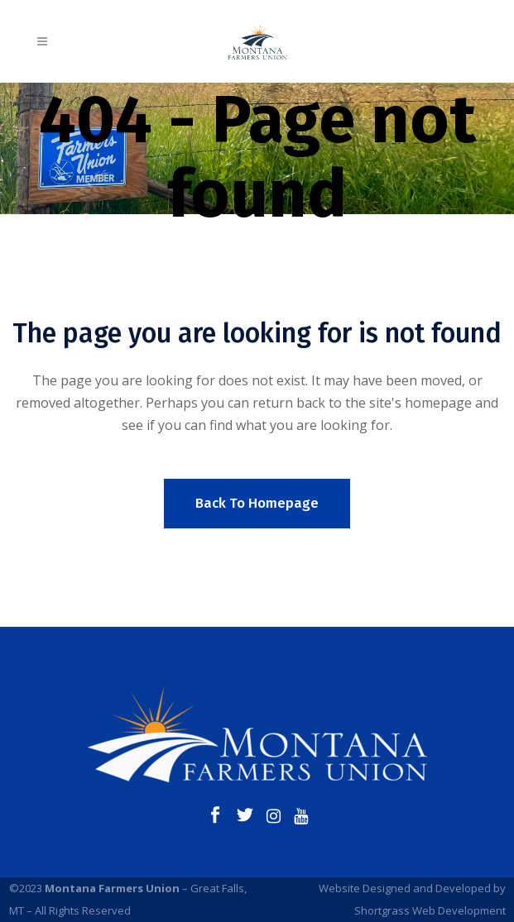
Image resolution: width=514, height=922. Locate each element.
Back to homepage (257, 503)
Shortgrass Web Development (430, 910)
